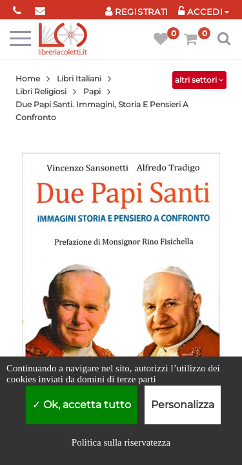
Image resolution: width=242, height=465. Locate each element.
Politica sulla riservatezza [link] (121, 442)
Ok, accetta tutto (81, 404)
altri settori (199, 80)
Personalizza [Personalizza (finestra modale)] (182, 404)
